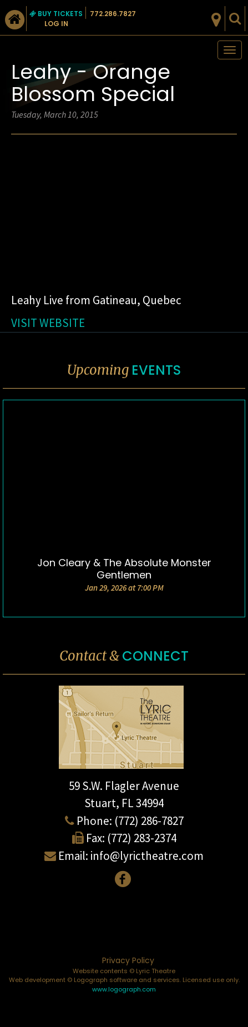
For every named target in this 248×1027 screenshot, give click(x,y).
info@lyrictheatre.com (147, 855)
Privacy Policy (128, 960)
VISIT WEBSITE (48, 322)
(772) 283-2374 (141, 837)
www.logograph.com (124, 989)
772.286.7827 (113, 13)
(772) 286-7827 (149, 820)
